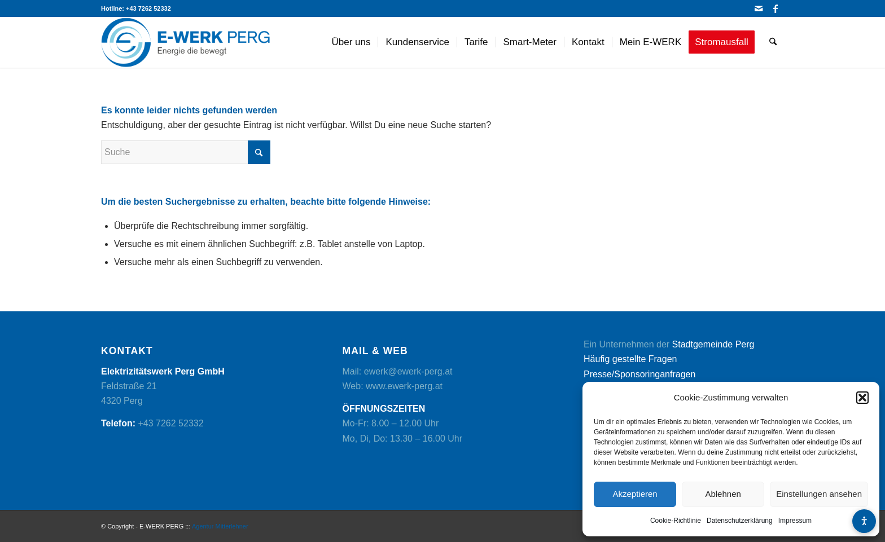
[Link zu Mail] (758, 8)
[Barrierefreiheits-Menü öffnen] (864, 521)
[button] (862, 397)
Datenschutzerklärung (740, 521)
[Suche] (773, 42)
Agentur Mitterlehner (220, 526)
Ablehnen (723, 494)
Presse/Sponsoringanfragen (639, 374)
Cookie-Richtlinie (675, 521)
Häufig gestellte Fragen (630, 359)
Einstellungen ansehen (819, 494)
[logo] (185, 42)
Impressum (795, 521)
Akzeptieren (634, 494)
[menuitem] (351, 42)
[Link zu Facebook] (775, 8)
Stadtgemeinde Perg (713, 344)
